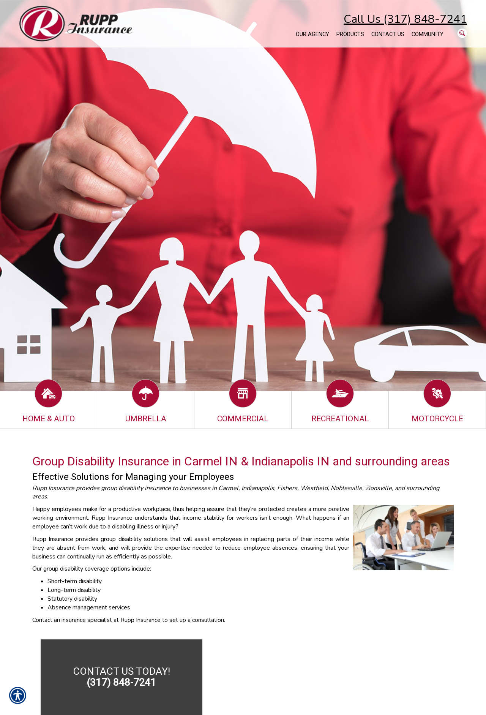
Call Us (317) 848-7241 (405, 19)
